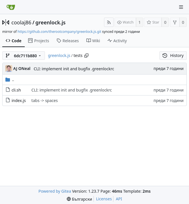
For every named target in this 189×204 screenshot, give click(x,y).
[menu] (79, 199)
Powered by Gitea (54, 191)
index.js (19, 100)
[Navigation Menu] (181, 7)
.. (9, 79)
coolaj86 (21, 22)
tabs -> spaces (45, 100)
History (173, 55)
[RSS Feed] (109, 22)
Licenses (104, 198)
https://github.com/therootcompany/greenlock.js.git (59, 31)
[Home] (11, 7)
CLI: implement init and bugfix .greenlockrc (74, 68)
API (119, 198)
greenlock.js (51, 22)
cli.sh (16, 90)
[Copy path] (86, 56)
